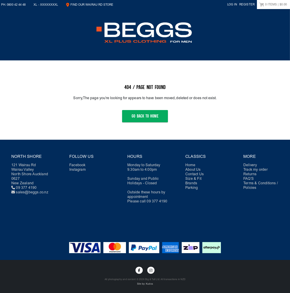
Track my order (255, 169)
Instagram (77, 169)
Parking (191, 187)
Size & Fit (193, 178)
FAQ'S (248, 178)
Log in (232, 4)
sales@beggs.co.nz (32, 192)
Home (190, 165)
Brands (191, 183)
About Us (193, 169)
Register (247, 4)
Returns (249, 174)
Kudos (149, 284)
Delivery (250, 165)
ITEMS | (273, 5)
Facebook (77, 165)
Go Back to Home (145, 116)
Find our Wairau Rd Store (92, 4)
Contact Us (194, 174)
